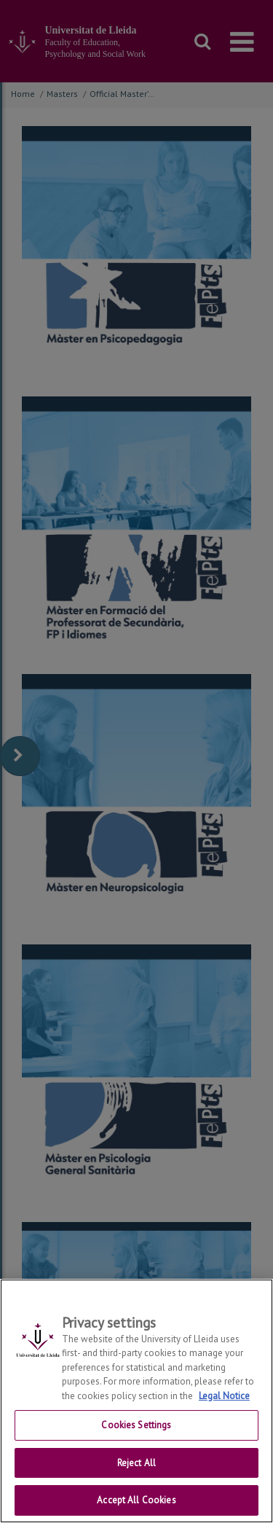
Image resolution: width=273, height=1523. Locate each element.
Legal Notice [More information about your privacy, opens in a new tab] (224, 1396)
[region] (136, 1401)
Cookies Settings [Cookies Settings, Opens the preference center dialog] (136, 1425)
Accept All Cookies (136, 1500)
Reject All (136, 1463)
